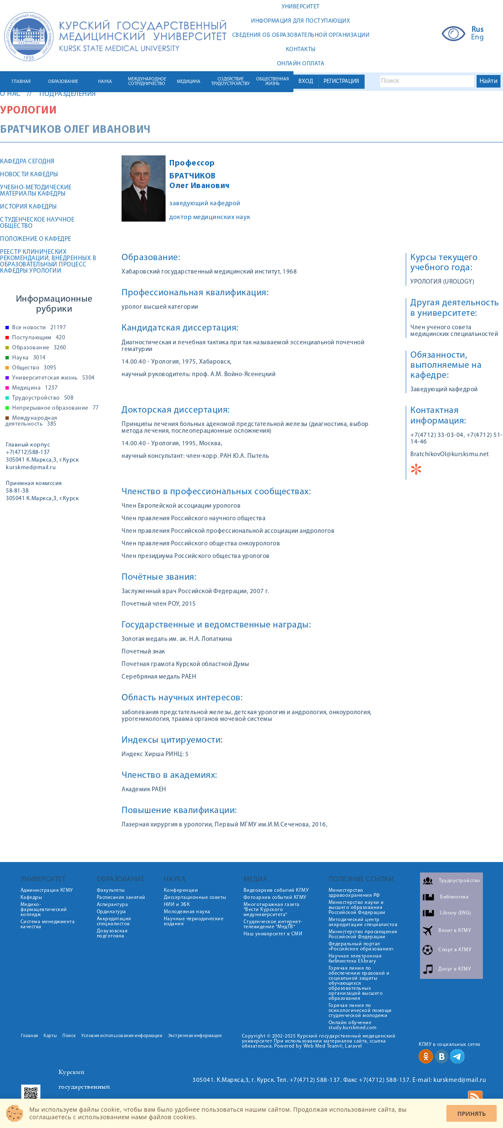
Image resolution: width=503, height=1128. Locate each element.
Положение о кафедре (35, 239)
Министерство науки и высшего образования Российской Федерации (357, 907)
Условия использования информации (121, 1036)
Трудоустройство (42, 398)
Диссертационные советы (195, 897)
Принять (471, 1114)
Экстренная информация (195, 1036)
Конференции (181, 890)
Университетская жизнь (53, 378)
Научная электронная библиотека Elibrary (355, 959)
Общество (34, 368)
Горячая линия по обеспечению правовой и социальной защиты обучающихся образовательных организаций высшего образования (359, 983)
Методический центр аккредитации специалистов (363, 922)
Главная (29, 1036)
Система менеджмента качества (48, 924)
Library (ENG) (455, 913)
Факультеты (111, 890)
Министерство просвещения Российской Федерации (363, 934)
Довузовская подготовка (112, 934)
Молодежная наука (187, 911)
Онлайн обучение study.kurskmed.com (353, 1025)
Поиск (69, 1036)
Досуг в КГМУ (454, 969)
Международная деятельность (31, 421)
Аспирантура (112, 904)
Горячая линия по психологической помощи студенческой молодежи (360, 1010)
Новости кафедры (29, 175)
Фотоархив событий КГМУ (275, 897)
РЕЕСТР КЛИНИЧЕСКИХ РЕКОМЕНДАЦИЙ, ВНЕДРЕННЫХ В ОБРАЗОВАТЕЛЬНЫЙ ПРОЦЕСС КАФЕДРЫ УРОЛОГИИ (48, 261)
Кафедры (31, 897)
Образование (39, 348)
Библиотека (454, 897)
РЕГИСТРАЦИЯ (341, 81)
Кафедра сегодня (27, 162)
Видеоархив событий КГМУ (276, 890)
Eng (477, 37)
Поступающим (38, 338)
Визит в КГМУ (454, 930)
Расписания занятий (121, 897)
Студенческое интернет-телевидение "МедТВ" (273, 924)
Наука (29, 358)
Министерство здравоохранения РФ (354, 893)
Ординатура (111, 911)
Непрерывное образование (55, 408)
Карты (50, 1036)
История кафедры (28, 207)
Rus (478, 30)
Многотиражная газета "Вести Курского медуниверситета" (272, 909)
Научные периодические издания (194, 921)
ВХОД (305, 81)
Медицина (34, 388)
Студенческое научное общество (37, 223)
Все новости (39, 328)
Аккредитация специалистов (114, 921)
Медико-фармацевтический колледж (44, 909)
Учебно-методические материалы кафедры (36, 191)
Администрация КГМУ (47, 890)
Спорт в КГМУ (454, 949)
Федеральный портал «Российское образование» (361, 947)
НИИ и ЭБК (177, 904)
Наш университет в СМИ (273, 934)
